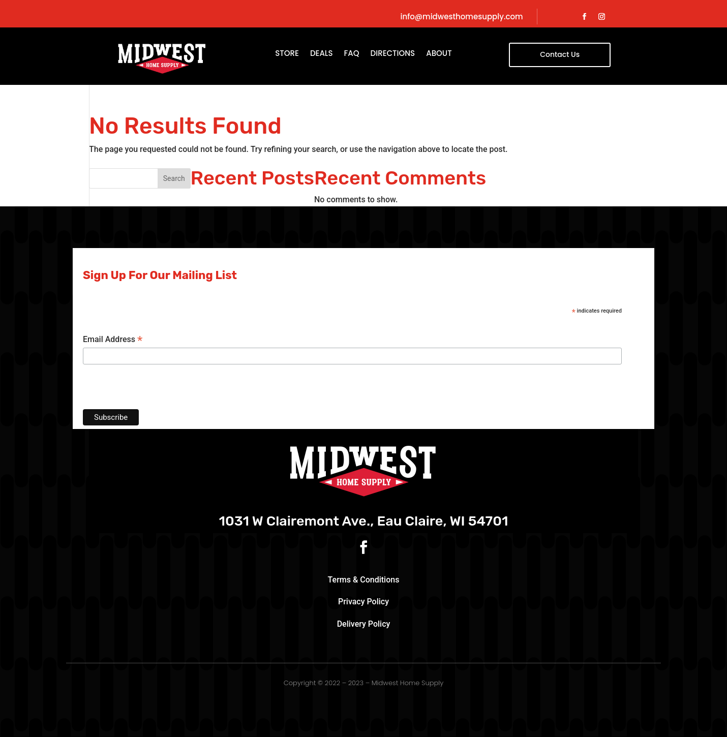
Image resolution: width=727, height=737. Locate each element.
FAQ (351, 54)
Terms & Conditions (364, 580)
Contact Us (560, 54)
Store (287, 54)
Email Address (112, 339)
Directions (393, 54)
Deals (321, 54)
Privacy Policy (363, 601)
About (438, 54)
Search (174, 178)
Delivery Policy (363, 624)
